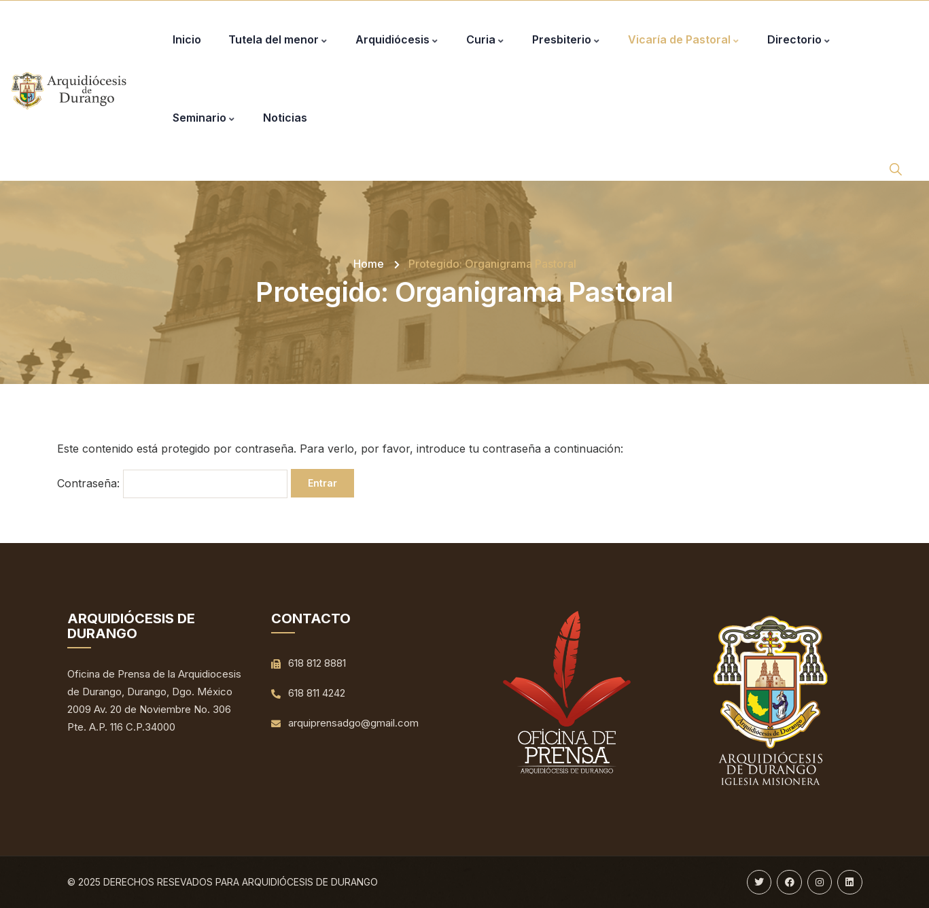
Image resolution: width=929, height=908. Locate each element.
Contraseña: (172, 484)
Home (368, 263)
